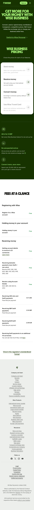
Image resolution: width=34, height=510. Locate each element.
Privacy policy (17, 468)
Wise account (17, 405)
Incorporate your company (17, 447)
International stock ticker (17, 437)
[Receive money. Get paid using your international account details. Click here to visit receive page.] (17, 82)
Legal (17, 466)
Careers (17, 382)
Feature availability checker (17, 396)
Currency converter (17, 435)
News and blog (17, 431)
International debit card (17, 407)
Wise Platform (17, 415)
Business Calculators (17, 451)
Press (17, 380)
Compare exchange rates (17, 445)
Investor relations (17, 386)
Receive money (17, 411)
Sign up (23, 3)
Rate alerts (17, 443)
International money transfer (17, 403)
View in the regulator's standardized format (17, 353)
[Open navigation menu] (30, 3)
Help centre (17, 390)
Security (17, 378)
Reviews (17, 392)
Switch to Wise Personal (17, 37)
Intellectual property (17, 478)
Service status (17, 384)
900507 (18, 492)
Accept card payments (17, 423)
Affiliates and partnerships (17, 388)
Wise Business (17, 417)
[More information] (25, 153)
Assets (17, 413)
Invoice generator (17, 449)
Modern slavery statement (17, 476)
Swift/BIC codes (17, 439)
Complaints (17, 472)
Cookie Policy (17, 470)
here (23, 338)
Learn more (5, 255)
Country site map (17, 474)
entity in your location (23, 500)
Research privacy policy (17, 433)
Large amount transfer (16, 409)
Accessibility (17, 394)
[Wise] (17, 368)
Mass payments (17, 421)
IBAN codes (17, 441)
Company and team (17, 376)
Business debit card (17, 419)
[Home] (7, 3)
